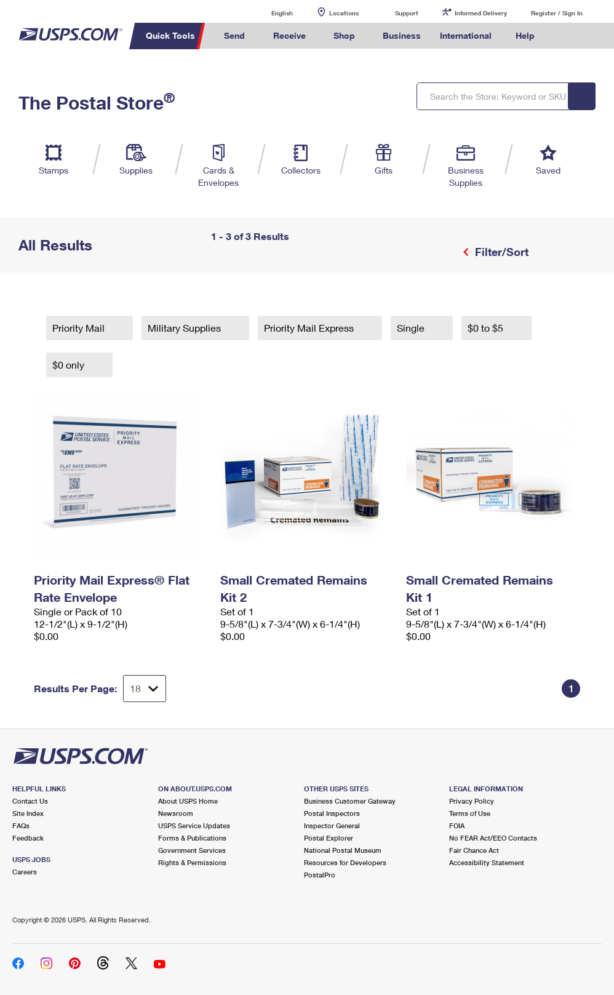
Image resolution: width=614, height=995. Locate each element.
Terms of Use (469, 813)
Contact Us (30, 801)
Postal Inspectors (332, 813)
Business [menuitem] (402, 35)
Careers (24, 872)
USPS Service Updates (194, 825)
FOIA (456, 825)
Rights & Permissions (192, 862)
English (269, 13)
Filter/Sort (500, 251)
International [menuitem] (466, 35)
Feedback (28, 838)
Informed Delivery (481, 13)
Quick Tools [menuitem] (170, 35)
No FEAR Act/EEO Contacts (493, 838)
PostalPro (319, 875)
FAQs (21, 825)
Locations (344, 13)
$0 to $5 (487, 328)
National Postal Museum (342, 850)
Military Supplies (185, 328)
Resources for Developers (345, 862)
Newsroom (175, 813)
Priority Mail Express (310, 328)
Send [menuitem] (234, 35)
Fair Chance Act (474, 850)
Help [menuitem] (525, 35)
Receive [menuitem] (289, 35)
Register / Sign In (557, 13)
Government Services (192, 850)
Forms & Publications (192, 838)
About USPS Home (188, 801)
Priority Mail (79, 328)
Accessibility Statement (486, 862)
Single (412, 328)
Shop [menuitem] (344, 35)
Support (406, 13)
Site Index (28, 813)
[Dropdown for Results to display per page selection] (144, 688)
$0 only (69, 364)
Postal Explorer (328, 838)
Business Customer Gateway (350, 801)
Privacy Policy (471, 801)
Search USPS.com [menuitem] (565, 36)
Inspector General (332, 825)
